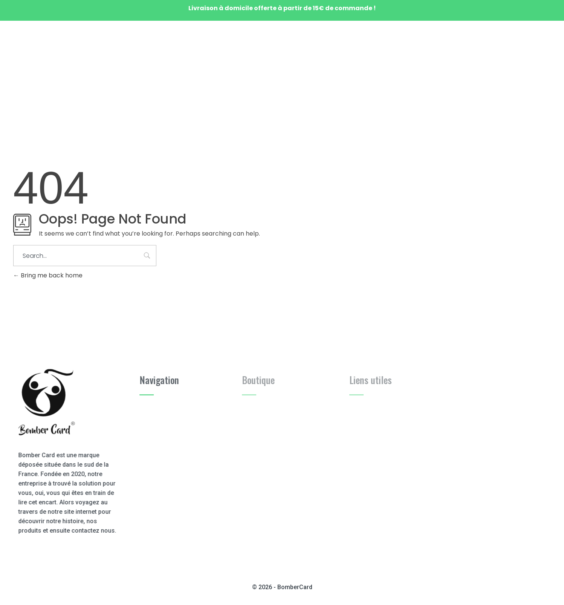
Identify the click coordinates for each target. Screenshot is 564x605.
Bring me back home (48, 275)
